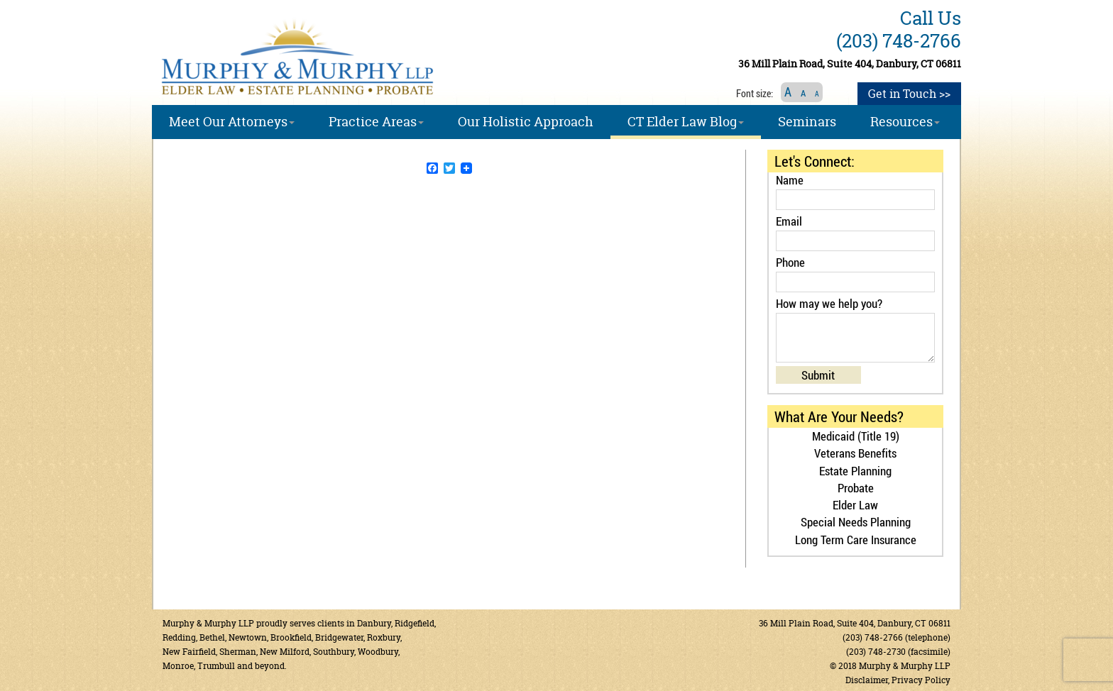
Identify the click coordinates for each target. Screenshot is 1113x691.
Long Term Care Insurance (855, 539)
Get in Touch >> (909, 93)
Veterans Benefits (855, 453)
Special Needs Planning (856, 522)
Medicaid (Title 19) (855, 436)
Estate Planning (855, 471)
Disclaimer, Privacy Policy (897, 680)
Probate (856, 488)
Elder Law (855, 505)
